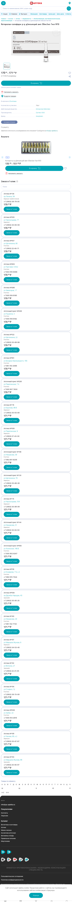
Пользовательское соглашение (12, 876)
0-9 (7, 792)
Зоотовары (43, 14)
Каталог (10, 18)
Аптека (18, 18)
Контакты (4, 813)
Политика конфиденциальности (12, 880)
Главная (3, 18)
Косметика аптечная (8, 833)
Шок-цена (60, 14)
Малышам (34, 14)
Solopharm (39, 116)
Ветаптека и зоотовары (9, 825)
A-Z (3, 792)
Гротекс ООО (40, 112)
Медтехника (5, 841)
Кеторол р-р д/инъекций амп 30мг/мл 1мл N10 (23, 161)
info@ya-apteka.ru (52, 131)
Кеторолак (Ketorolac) (43, 109)
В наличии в (9, 101)
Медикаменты (26, 18)
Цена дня (52, 14)
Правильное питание (8, 838)
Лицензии (4, 816)
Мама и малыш (6, 830)
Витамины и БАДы (7, 836)
